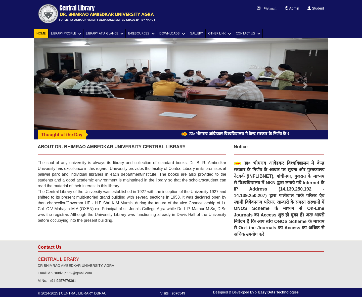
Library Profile (64, 33)
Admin (292, 8)
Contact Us (246, 33)
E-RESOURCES (140, 33)
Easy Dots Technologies (278, 292)
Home (41, 33)
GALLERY (196, 33)
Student (315, 8)
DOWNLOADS (170, 33)
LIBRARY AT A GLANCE (103, 33)
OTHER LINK (218, 33)
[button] (56, 84)
